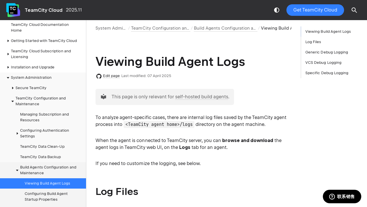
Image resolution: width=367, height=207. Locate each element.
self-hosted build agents (202, 96)
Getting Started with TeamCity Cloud (41, 41)
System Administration (119, 28)
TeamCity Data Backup (40, 157)
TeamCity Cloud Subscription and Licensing (38, 54)
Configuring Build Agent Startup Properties (46, 196)
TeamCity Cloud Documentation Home (40, 27)
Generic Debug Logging (326, 52)
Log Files (313, 42)
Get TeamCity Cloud (315, 10)
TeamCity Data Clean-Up (42, 146)
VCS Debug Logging (323, 62)
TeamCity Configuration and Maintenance (38, 101)
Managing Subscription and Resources (44, 117)
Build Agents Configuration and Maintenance (45, 170)
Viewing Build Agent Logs (47, 183)
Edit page (111, 76)
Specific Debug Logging (326, 73)
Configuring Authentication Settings (41, 133)
